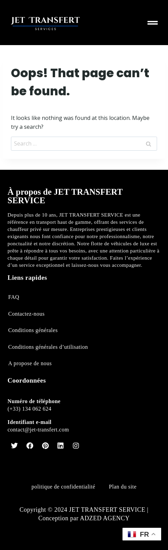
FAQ (13, 297)
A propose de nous (30, 363)
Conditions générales (33, 330)
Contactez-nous (26, 314)
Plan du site (123, 487)
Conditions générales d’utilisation (48, 347)
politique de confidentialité (63, 487)
